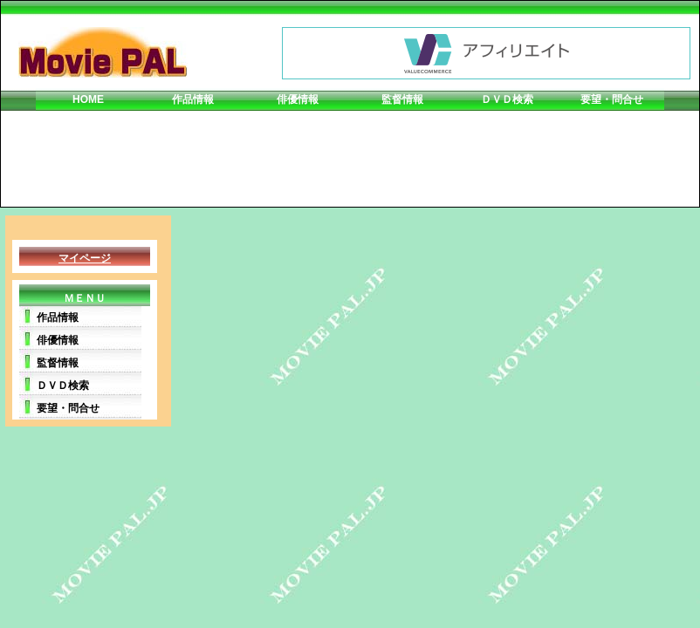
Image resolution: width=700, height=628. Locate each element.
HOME (88, 99)
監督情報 (402, 99)
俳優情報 (298, 99)
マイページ (84, 258)
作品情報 (193, 99)
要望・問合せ (611, 99)
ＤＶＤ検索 (507, 99)
